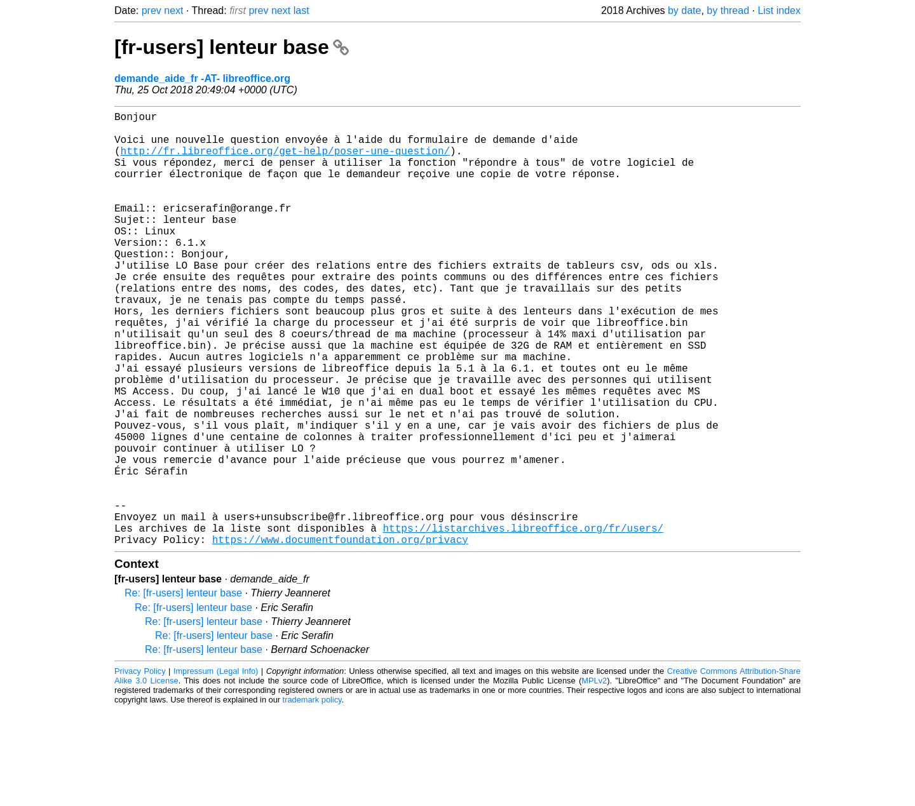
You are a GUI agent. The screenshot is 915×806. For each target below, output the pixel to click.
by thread (728, 10)
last (301, 10)
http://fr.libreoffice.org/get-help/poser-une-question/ (285, 161)
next (173, 10)
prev (151, 10)
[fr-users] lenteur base (231, 47)
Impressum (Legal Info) (215, 767)
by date (684, 10)
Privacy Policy (140, 767)
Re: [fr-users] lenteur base (183, 689)
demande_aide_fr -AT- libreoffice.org (202, 78)
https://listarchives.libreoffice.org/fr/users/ (523, 622)
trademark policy (312, 796)
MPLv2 (594, 777)
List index (779, 10)
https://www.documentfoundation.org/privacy (340, 636)
